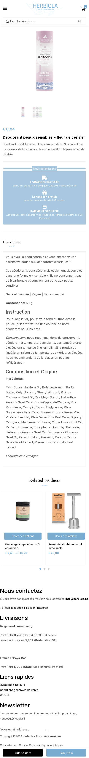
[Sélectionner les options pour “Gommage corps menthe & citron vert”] (23, 536)
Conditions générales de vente (19, 689)
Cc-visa (24, 745)
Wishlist (4, 695)
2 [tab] (44, 569)
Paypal (45, 745)
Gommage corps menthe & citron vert (22, 546)
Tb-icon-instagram (37, 607)
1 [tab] (40, 569)
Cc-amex (35, 745)
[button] (44, 168)
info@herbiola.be (76, 598)
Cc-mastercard (9, 745)
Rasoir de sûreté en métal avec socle (65, 546)
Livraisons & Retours (12, 684)
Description (12, 242)
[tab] (13, 245)
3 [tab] (49, 569)
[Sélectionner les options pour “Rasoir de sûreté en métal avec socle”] (66, 536)
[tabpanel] (22, 528)
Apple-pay (56, 745)
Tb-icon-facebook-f (13, 607)
